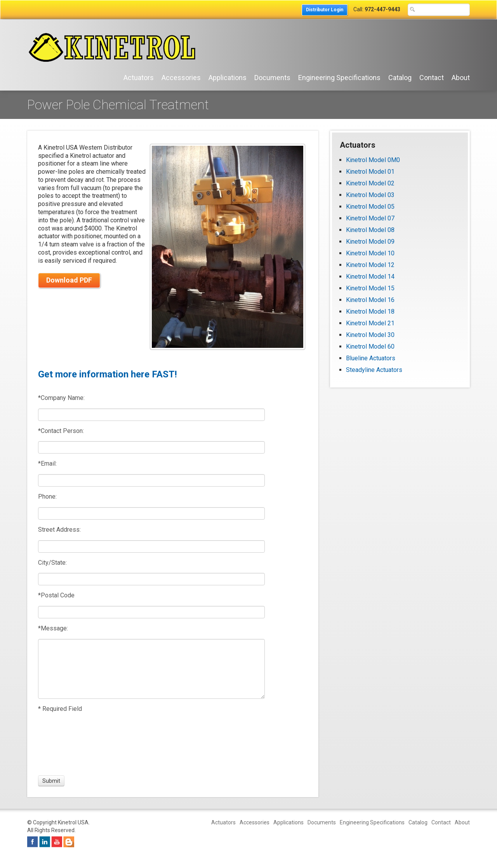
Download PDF (69, 280)
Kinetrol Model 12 (370, 265)
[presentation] (67, 744)
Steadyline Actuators (374, 370)
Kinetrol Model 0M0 (373, 160)
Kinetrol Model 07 (370, 218)
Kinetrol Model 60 (370, 346)
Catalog (400, 77)
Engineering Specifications (339, 77)
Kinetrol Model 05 (370, 206)
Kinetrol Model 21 (370, 323)
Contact (431, 77)
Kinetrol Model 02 (370, 183)
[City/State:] (151, 579)
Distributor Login (324, 9)
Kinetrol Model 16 (370, 300)
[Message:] (151, 669)
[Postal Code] (151, 612)
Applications (228, 77)
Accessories (181, 77)
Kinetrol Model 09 (370, 241)
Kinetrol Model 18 (370, 311)
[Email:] (151, 480)
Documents (272, 77)
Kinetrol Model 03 (370, 195)
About (461, 77)
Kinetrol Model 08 (370, 230)
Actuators (138, 77)
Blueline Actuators (370, 358)
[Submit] (51, 780)
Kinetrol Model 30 (370, 335)
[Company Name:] (151, 414)
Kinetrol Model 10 (370, 253)
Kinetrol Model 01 (370, 171)
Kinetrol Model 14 (370, 276)
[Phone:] (151, 513)
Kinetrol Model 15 (370, 288)
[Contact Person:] (151, 447)
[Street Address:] (151, 546)
